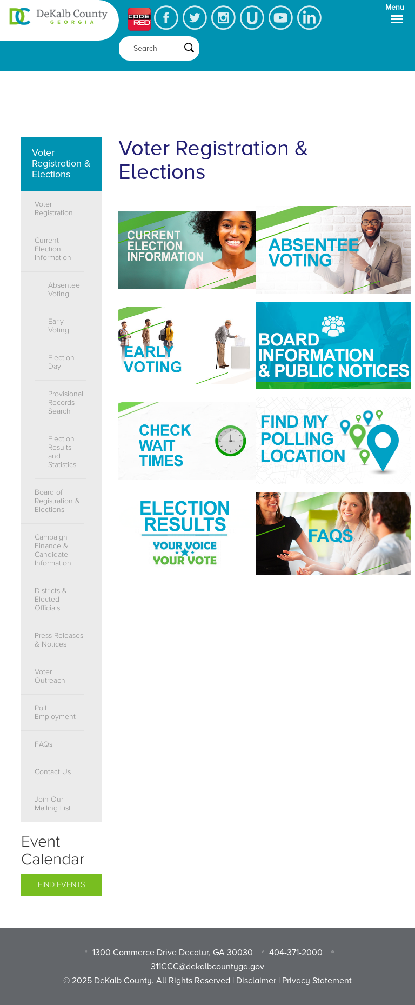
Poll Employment (55, 712)
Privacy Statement (317, 980)
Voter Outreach (50, 676)
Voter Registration (54, 209)
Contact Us (53, 772)
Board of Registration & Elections (57, 501)
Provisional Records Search (65, 402)
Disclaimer (256, 980)
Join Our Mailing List (53, 804)
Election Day (61, 362)
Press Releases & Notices (59, 640)
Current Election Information (53, 249)
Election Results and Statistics (62, 452)
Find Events (61, 885)
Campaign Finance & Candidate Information (53, 550)
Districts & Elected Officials (51, 599)
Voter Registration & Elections (61, 163)
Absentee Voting (64, 290)
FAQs (43, 744)
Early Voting (58, 326)
